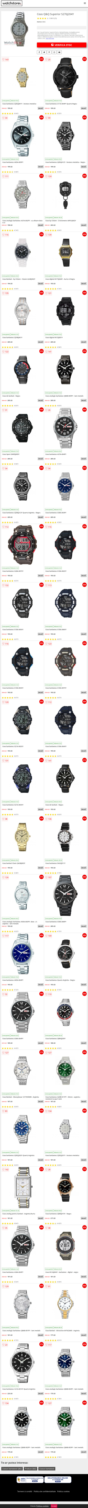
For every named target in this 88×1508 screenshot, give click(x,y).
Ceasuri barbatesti (46, 1468)
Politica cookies (63, 1491)
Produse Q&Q (30, 1468)
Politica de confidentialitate (45, 1491)
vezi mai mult (50, 38)
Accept (54, 1506)
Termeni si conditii (24, 1491)
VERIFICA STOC (61, 45)
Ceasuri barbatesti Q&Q (12, 1468)
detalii (40, 108)
